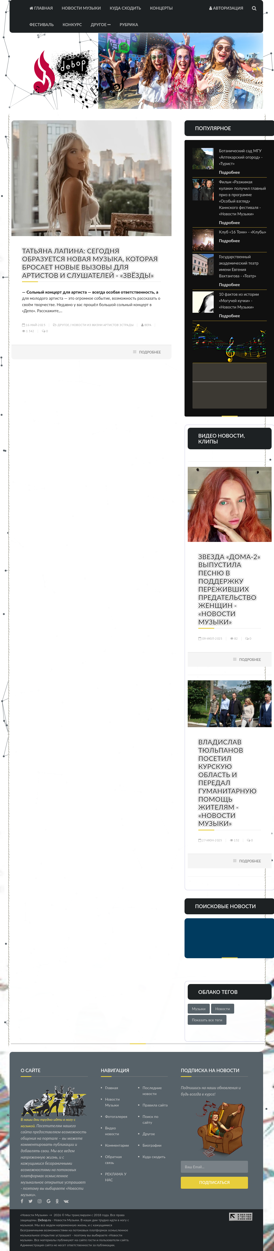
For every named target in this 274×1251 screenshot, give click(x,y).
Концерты (161, 8)
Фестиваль (41, 24)
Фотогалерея (116, 1116)
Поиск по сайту (150, 1119)
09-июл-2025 (210, 638)
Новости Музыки (81, 8)
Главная (41, 8)
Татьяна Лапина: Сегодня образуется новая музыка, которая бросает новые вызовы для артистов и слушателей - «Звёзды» (90, 263)
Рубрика (129, 24)
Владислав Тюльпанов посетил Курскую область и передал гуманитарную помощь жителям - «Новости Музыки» (227, 782)
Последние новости (152, 1090)
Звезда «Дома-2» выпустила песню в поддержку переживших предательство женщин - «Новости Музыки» (229, 589)
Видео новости (112, 1130)
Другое (101, 24)
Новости (222, 1008)
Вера (146, 325)
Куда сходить (125, 8)
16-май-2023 (33, 325)
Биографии (152, 1145)
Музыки (199, 1008)
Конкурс (72, 24)
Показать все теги (207, 1020)
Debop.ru (44, 1220)
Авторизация (226, 8)
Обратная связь (113, 1159)
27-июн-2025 (210, 840)
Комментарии (117, 1145)
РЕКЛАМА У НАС (115, 1176)
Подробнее (150, 352)
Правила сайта (155, 1104)
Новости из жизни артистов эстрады (103, 325)
